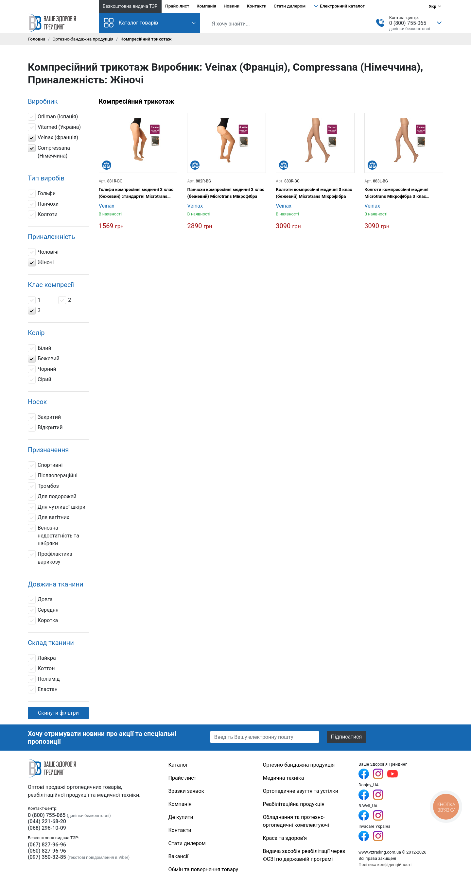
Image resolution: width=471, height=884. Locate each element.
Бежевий (44, 359)
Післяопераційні (53, 476)
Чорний (42, 369)
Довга (40, 600)
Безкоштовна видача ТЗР (130, 6)
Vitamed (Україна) (54, 127)
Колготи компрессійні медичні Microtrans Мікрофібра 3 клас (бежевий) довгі (396, 193)
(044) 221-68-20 (47, 821)
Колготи (43, 214)
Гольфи (42, 193)
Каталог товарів (131, 22)
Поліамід (44, 679)
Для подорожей (52, 497)
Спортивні (45, 465)
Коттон (41, 668)
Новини (231, 5)
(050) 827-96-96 (47, 851)
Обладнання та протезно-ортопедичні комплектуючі (296, 821)
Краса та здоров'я (285, 838)
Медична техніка (283, 778)
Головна (36, 39)
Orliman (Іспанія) (53, 117)
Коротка (43, 620)
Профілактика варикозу (50, 557)
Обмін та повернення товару (203, 869)
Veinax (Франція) (53, 138)
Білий (39, 348)
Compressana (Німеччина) (49, 151)
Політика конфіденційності (384, 864)
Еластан (43, 689)
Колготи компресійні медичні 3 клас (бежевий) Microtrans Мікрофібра (314, 192)
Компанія (206, 5)
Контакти (256, 5)
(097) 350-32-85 (47, 857)
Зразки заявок (186, 791)
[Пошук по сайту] (272, 24)
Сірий (40, 379)
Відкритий (45, 428)
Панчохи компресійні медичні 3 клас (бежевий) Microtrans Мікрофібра (225, 192)
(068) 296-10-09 (47, 828)
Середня (43, 610)
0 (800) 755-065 (407, 23)
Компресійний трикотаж (136, 101)
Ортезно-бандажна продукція (82, 39)
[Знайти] (332, 23)
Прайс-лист (177, 5)
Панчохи (43, 204)
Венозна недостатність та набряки (53, 535)
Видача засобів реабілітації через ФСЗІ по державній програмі (304, 855)
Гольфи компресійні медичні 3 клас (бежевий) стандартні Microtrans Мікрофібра (136, 193)
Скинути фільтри (58, 713)
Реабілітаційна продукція (293, 804)
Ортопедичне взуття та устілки (300, 791)
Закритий (44, 417)
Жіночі (41, 262)
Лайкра (42, 658)
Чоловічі (43, 252)
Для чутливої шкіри (56, 507)
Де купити (180, 817)
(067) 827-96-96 (47, 845)
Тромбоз (43, 486)
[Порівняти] (106, 165)
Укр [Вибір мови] (432, 6)
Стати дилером (289, 5)
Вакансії (178, 856)
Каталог (178, 765)
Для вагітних (48, 517)
